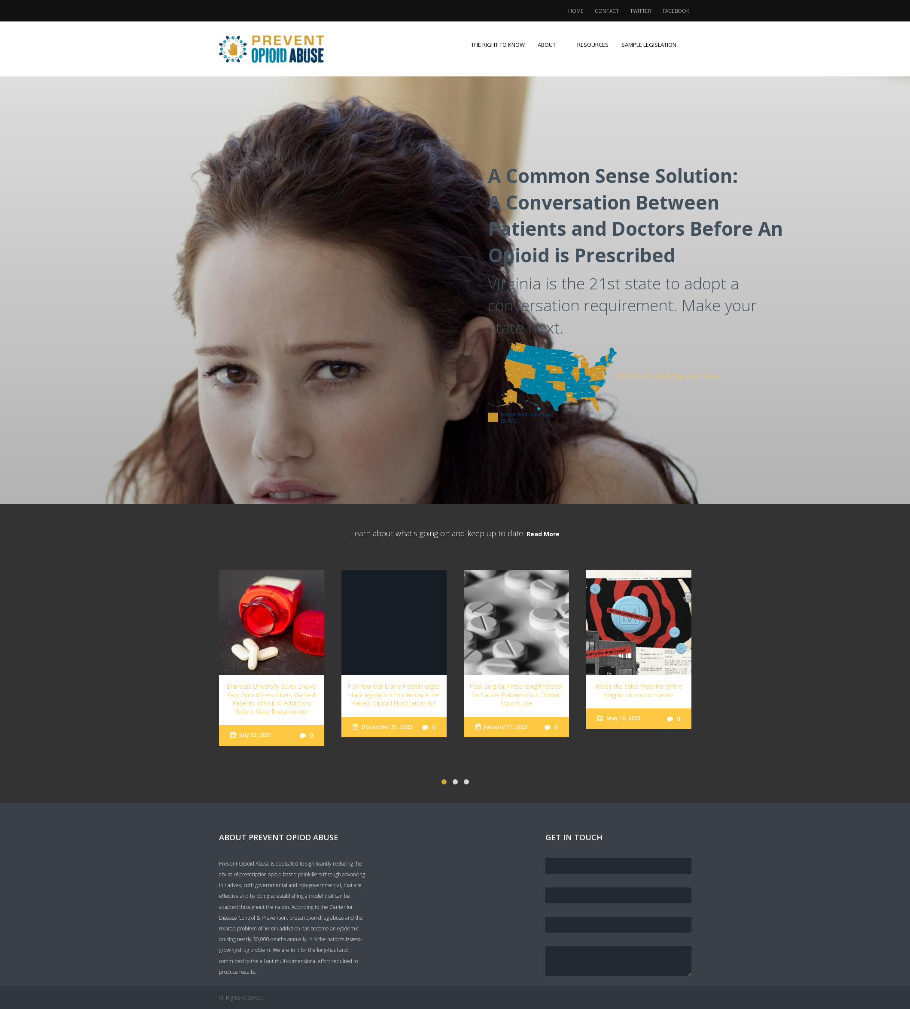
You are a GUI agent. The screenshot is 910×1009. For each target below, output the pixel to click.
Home (576, 11)
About (547, 45)
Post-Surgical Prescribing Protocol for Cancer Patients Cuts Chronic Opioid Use (516, 694)
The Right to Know (498, 45)
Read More (543, 534)
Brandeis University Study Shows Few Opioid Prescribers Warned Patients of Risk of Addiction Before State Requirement (271, 699)
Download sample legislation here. (761, 376)
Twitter (640, 11)
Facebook (676, 11)
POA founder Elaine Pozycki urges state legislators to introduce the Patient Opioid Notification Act (394, 694)
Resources (593, 45)
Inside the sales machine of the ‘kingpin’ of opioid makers (639, 690)
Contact (607, 11)
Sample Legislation (648, 45)
